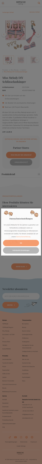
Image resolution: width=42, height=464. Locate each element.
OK (21, 243)
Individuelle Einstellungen (21, 250)
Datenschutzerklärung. (23, 237)
